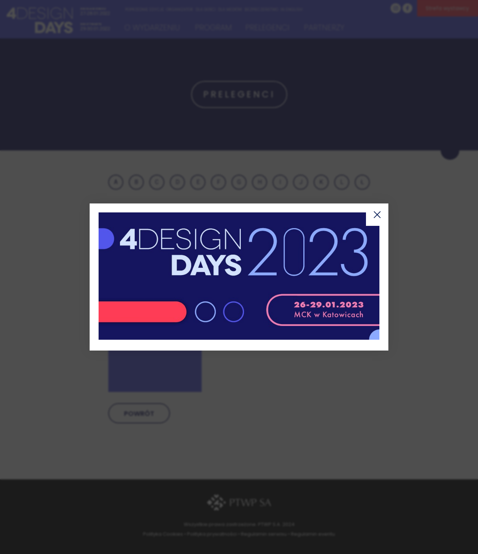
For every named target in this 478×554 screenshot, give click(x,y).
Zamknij (377, 214)
